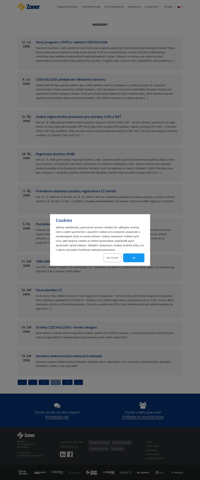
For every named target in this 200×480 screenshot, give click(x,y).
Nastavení (112, 257)
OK (133, 257)
